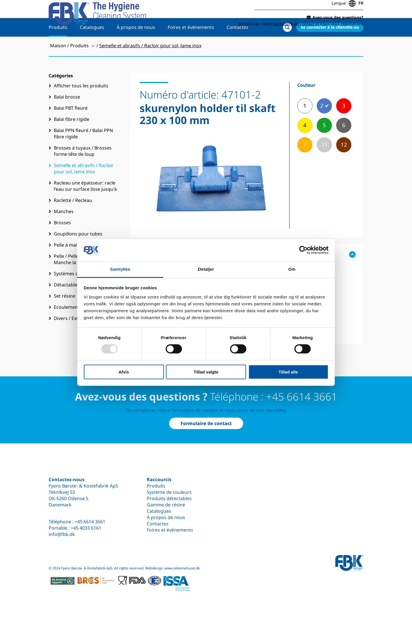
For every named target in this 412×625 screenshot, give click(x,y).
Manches (64, 229)
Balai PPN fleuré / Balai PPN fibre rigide (83, 151)
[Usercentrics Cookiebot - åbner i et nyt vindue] (303, 250)
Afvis (123, 372)
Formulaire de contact (206, 423)
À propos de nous (136, 45)
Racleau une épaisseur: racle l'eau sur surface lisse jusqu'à (85, 203)
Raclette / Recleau (73, 218)
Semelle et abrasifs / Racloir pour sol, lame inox (84, 186)
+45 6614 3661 (90, 521)
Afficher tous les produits (81, 103)
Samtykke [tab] (120, 269)
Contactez (237, 45)
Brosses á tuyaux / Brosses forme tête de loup (83, 168)
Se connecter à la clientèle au (330, 45)
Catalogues (92, 45)
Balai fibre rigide (71, 137)
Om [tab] (291, 269)
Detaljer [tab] (206, 269)
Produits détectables (169, 498)
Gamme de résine (166, 505)
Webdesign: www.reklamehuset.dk (172, 568)
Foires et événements (191, 45)
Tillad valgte (206, 372)
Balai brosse (67, 114)
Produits (58, 45)
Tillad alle (288, 372)
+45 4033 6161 (86, 528)
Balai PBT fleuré (71, 126)
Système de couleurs (169, 492)
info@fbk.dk (62, 534)
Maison (58, 63)
